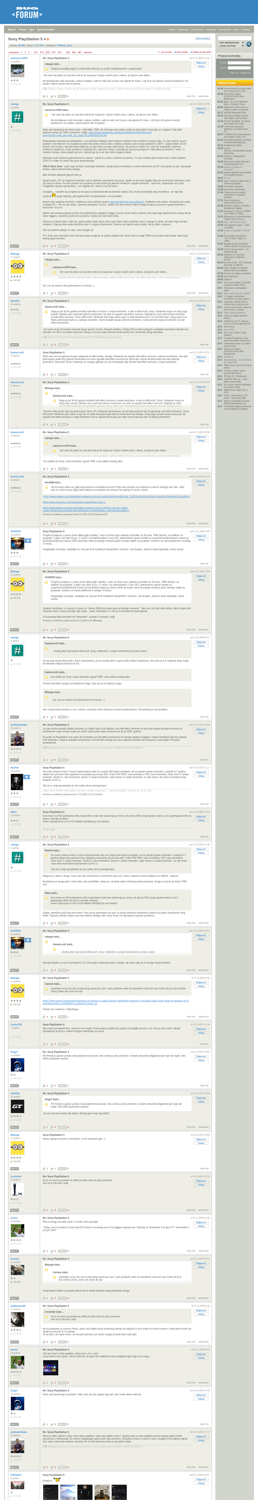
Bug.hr (12, 29)
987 (80, 52)
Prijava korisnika (229, 55)
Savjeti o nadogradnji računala (234, 157)
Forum (22, 29)
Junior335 (16, 1024)
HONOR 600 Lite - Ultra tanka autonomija (235, 380)
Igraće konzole (45, 29)
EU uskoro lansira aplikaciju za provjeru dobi (237, 385)
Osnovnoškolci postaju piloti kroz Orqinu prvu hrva (237, 89)
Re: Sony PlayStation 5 (56, 58)
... (31, 52)
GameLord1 (17, 352)
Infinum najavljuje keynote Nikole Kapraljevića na (237, 402)
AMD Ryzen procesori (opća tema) (238, 366)
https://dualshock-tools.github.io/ (127, 201)
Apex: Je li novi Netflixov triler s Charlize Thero (236, 103)
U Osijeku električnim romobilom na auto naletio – (237, 297)
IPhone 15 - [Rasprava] (235, 376)
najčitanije (211, 29)
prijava (172, 29)
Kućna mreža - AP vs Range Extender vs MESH (238, 263)
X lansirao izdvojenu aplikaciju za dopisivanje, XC (236, 129)
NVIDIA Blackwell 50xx (235, 112)
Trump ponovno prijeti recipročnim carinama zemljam (234, 194)
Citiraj (201, 66)
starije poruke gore (202, 52)
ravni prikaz (182, 52)
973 (42, 52)
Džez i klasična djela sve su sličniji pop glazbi (237, 182)
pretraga (246, 29)
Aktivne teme (227, 83)
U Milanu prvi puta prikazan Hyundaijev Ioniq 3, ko (237, 135)
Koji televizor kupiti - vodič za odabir (237, 226)
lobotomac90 (18, 1306)
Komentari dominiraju (234, 189)
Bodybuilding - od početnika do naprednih (237, 361)
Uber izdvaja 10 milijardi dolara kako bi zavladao (236, 269)
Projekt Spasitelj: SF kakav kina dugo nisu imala (237, 122)
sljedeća (88, 52)
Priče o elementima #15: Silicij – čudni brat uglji (236, 396)
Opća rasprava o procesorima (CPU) (233, 201)
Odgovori (201, 62)
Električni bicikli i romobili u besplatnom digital (237, 206)
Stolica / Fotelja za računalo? (233, 168)
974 (47, 52)
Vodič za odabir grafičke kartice (236, 316)
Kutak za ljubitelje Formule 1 (237, 231)
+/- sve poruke (165, 52)
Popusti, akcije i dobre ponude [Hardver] (235, 371)
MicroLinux (229, 326)
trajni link (191, 96)
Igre (32, 29)
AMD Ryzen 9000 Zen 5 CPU (236, 391)
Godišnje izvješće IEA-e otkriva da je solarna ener (236, 303)
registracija (183, 29)
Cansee (15, 1258)
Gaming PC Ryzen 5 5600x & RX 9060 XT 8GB (237, 212)
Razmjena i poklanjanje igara (235, 289)
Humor (227, 178)
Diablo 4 (228, 279)
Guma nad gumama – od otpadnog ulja (236, 250)
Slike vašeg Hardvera (234, 312)
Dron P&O (229, 329)
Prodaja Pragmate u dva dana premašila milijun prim (237, 339)
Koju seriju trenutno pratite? (237, 293)
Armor (14, 1218)
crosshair (16, 1176)
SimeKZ (15, 301)
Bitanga (15, 253)
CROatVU (16, 1475)
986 (74, 52)
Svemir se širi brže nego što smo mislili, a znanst (237, 308)
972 (35, 52)
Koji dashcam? (231, 276)
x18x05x (15, 1093)
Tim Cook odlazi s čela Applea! (235, 333)
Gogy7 (14, 1052)
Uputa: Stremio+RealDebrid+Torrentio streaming (238, 150)
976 (59, 52)
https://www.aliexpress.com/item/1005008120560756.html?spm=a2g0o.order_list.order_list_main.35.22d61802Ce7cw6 (97, 134)
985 (68, 52)
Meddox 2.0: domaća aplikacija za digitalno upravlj (234, 257)
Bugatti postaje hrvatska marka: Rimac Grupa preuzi (237, 245)
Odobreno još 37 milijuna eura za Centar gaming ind (237, 322)
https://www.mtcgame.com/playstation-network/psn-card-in (74, 502)
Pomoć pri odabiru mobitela (237, 273)
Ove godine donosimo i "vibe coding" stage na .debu (235, 238)
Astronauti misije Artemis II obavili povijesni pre (237, 162)
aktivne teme (197, 29)
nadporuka (203, 96)
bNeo (13, 812)
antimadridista (19, 724)
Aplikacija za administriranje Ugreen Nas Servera (237, 217)
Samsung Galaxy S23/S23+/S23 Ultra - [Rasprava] (234, 96)
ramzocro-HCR (19, 58)
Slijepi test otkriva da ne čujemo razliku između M (236, 108)
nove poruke (225, 29)
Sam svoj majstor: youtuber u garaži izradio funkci (237, 283)
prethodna (14, 52)
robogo (15, 104)
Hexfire (14, 767)
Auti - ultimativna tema (235, 222)
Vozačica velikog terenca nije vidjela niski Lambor (236, 116)
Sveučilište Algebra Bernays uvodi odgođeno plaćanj (237, 407)
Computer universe (233, 186)
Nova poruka (203, 38)
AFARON (15, 531)
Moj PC (14, 246)
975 (53, 52)
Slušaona (228, 357)
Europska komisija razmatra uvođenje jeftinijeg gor (237, 141)
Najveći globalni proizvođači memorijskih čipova (237, 173)
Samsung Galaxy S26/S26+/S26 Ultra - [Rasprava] (234, 351)
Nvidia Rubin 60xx (233, 145)
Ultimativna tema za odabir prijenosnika (237, 344)
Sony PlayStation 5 (53, 352)
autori (236, 29)
